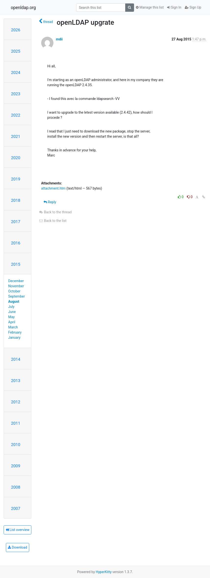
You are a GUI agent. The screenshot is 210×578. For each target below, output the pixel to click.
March (13, 327)
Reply (50, 202)
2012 (15, 401)
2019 (15, 179)
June (12, 312)
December (16, 281)
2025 (15, 51)
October (14, 291)
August (13, 301)
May (11, 317)
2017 (15, 221)
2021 (15, 136)
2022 (15, 115)
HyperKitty (104, 572)
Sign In (174, 7)
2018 (15, 200)
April (11, 322)
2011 (15, 423)
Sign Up (193, 7)
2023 (15, 93)
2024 (15, 72)
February (15, 332)
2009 (15, 465)
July (11, 307)
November (16, 286)
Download (17, 547)
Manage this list (150, 7)
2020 (15, 157)
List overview (18, 530)
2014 (15, 359)
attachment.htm (53, 188)
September (16, 296)
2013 (15, 380)
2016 (15, 243)
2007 (15, 508)
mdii (59, 39)
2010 (15, 444)
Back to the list (52, 221)
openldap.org (23, 7)
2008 (15, 487)
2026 (15, 29)
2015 (15, 264)
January (14, 337)
